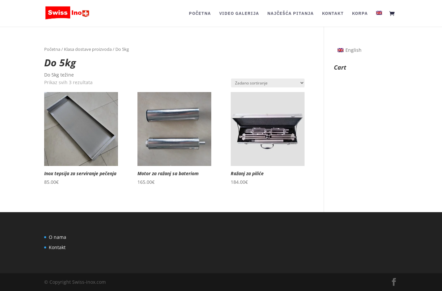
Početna (200, 13)
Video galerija (239, 13)
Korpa (360, 13)
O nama (57, 237)
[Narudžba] (268, 83)
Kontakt (333, 13)
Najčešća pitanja (290, 13)
